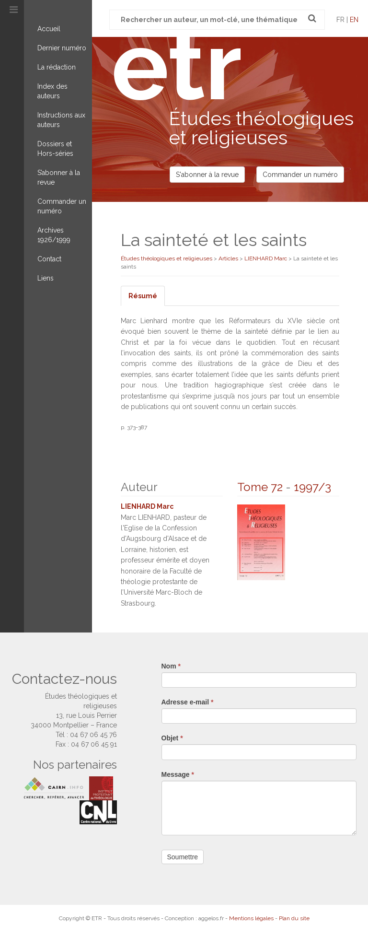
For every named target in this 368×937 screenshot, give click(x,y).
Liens (45, 278)
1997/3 (312, 487)
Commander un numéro (61, 206)
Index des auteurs (52, 91)
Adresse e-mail (187, 702)
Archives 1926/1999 (53, 235)
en (354, 19)
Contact (49, 259)
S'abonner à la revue (207, 174)
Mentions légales (251, 918)
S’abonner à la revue (58, 177)
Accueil (48, 29)
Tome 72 (260, 487)
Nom (171, 666)
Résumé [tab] (142, 296)
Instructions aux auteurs (61, 120)
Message (178, 774)
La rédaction (56, 67)
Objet (172, 738)
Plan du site (294, 918)
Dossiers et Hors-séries (55, 148)
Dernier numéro (61, 48)
